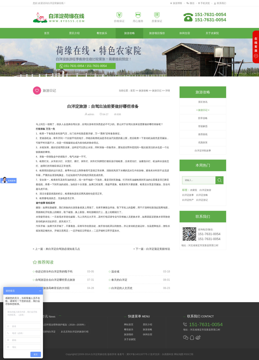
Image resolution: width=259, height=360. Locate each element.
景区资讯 (202, 102)
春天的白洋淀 (118, 279)
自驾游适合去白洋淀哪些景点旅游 (54, 279)
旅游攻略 (129, 33)
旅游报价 (128, 334)
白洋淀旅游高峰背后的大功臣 (51, 288)
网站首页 (128, 324)
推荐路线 (202, 134)
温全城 (114, 271)
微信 (190, 3)
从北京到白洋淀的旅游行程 (75, 331)
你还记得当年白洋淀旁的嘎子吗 (52, 271)
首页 (46, 33)
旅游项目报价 (157, 33)
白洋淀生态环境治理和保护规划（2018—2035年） (61, 324)
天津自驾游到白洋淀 (45, 331)
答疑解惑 (202, 126)
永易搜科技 (167, 354)
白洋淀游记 (202, 200)
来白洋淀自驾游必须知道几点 (63, 248)
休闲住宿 (184, 33)
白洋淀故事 (188, 195)
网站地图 (178, 354)
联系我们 (220, 3)
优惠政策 (202, 142)
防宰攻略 (202, 118)
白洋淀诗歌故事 (203, 150)
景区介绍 (74, 33)
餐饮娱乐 (102, 33)
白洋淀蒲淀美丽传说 (158, 248)
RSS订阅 (188, 354)
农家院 (193, 190)
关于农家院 (212, 33)
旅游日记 (156, 90)
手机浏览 (204, 3)
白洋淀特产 (188, 200)
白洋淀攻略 (202, 195)
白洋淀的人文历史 (120, 288)
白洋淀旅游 (205, 190)
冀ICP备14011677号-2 (138, 354)
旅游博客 (176, 3)
